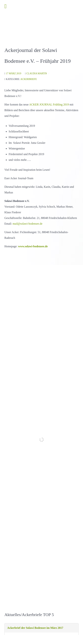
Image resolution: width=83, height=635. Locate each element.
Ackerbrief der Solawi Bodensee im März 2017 (35, 627)
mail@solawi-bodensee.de (27, 223)
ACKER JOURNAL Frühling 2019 (49, 104)
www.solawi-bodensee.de (33, 246)
